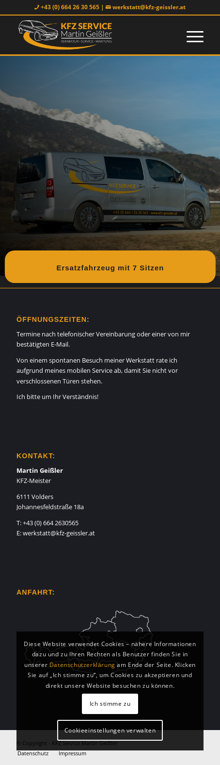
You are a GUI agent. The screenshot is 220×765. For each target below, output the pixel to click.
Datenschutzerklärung (82, 665)
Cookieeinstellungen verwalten (110, 730)
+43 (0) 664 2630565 (51, 522)
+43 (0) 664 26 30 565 (70, 7)
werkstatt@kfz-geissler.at (149, 7)
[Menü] (190, 35)
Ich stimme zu (110, 703)
